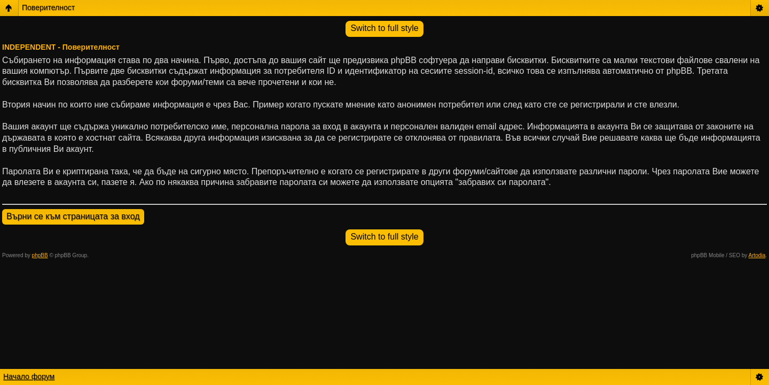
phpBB (40, 255)
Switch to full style (384, 28)
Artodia (757, 255)
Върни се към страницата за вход (73, 216)
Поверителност (48, 7)
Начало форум (28, 376)
